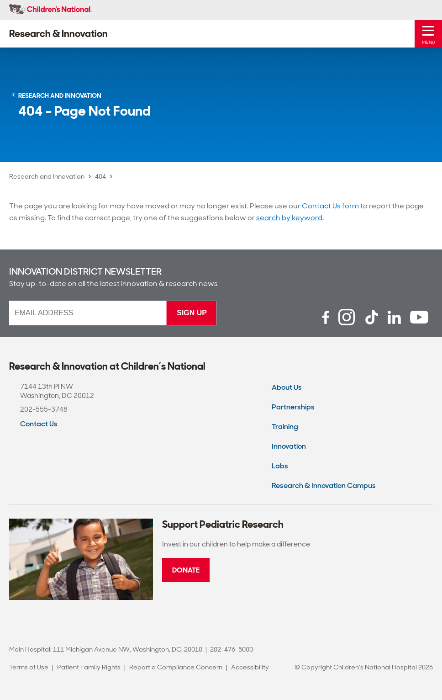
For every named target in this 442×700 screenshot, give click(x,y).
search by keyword (289, 218)
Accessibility (250, 667)
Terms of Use (28, 667)
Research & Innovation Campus (324, 485)
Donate (186, 570)
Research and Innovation (46, 176)
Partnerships (293, 407)
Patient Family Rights (89, 667)
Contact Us (39, 424)
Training (285, 426)
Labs (280, 466)
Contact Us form (330, 206)
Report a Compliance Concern (175, 667)
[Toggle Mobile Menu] (428, 34)
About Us (287, 387)
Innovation (289, 446)
